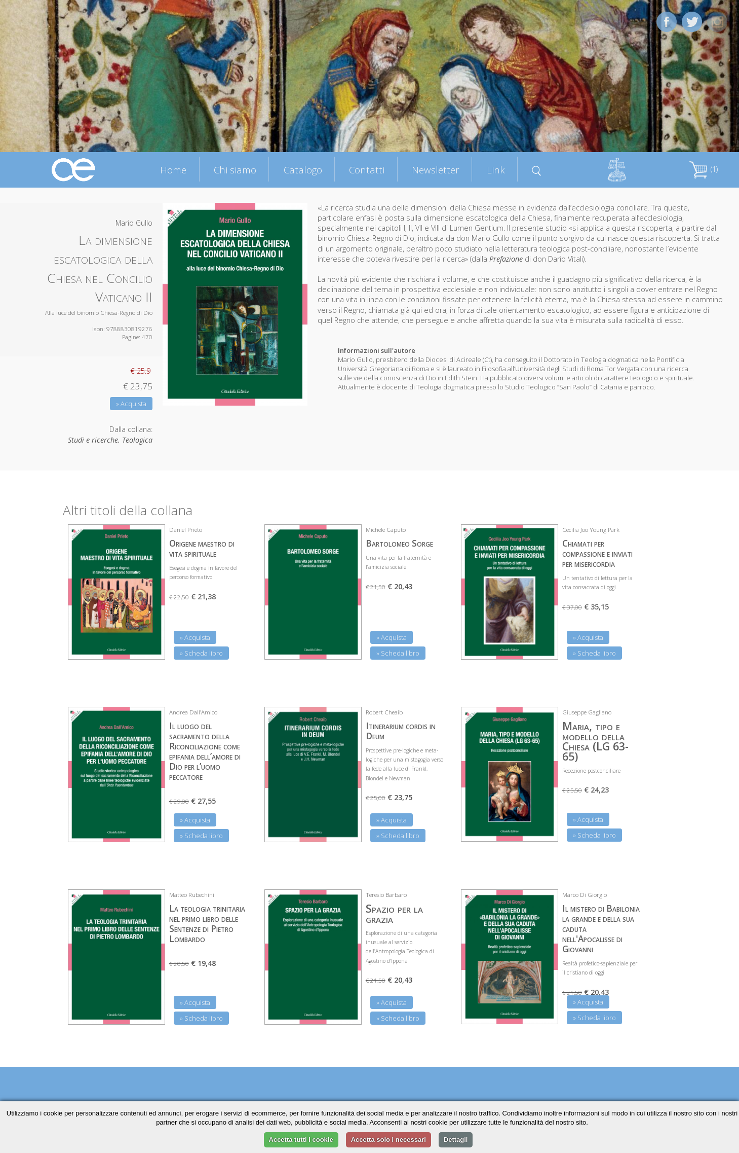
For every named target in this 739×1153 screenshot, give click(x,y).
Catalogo (303, 169)
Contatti (366, 169)
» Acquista (131, 403)
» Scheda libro (201, 653)
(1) (703, 169)
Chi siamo (235, 169)
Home (173, 169)
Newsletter (435, 169)
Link (496, 169)
